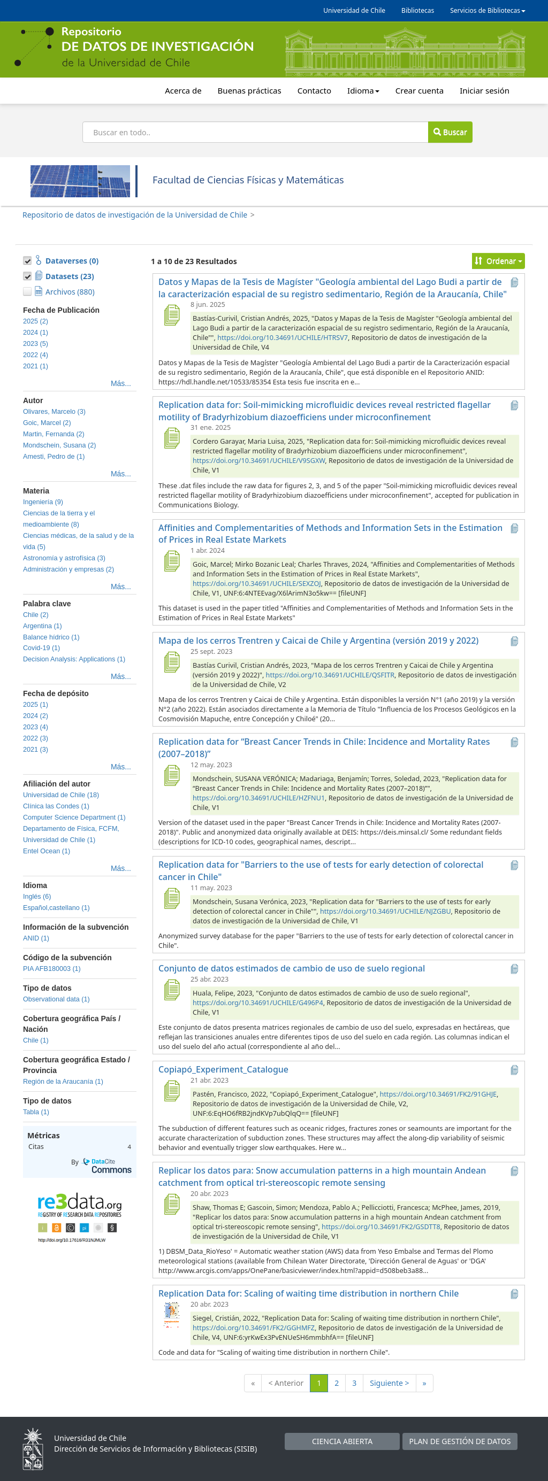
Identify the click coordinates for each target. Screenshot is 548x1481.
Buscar (450, 132)
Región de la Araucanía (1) (63, 1081)
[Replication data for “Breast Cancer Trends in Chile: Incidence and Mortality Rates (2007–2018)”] (171, 775)
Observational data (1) (56, 999)
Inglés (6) (37, 896)
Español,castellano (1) (56, 908)
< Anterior (285, 1383)
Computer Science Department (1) (74, 817)
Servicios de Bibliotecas (488, 10)
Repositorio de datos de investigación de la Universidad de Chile (134, 215)
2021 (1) (35, 366)
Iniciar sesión (484, 90)
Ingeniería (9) (43, 502)
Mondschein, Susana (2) (59, 445)
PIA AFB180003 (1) (52, 969)
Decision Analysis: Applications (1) (74, 659)
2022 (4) (35, 355)
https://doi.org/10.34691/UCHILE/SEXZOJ (257, 583)
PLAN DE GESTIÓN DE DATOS (460, 1441)
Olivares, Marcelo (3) (54, 411)
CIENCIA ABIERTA (342, 1441)
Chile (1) (36, 1040)
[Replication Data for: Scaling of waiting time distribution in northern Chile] (171, 1315)
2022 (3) (35, 738)
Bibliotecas (417, 10)
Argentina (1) (42, 626)
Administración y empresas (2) (68, 569)
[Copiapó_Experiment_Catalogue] (171, 1091)
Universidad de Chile (354, 10)
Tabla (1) (36, 1112)
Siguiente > (389, 1383)
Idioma (363, 90)
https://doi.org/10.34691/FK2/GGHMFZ (254, 1327)
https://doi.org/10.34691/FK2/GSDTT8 (381, 1226)
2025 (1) (35, 704)
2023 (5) (35, 344)
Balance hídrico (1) (51, 637)
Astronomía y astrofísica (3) (64, 558)
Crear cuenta (419, 90)
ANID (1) (36, 938)
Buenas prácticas (249, 90)
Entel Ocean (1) (46, 851)
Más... (121, 383)
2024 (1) (35, 332)
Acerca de (183, 90)
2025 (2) (35, 321)
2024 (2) (35, 716)
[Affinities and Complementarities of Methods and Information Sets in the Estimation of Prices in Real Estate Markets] (171, 561)
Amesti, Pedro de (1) (54, 456)
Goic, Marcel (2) (47, 423)
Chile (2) (36, 615)
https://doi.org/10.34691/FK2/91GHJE (438, 1094)
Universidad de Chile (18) (61, 795)
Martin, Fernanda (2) (54, 434)
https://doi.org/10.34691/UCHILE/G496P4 (258, 1002)
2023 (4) (35, 727)
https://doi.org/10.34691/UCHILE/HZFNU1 (259, 798)
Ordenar (498, 261)
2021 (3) (35, 749)
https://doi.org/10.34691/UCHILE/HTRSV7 (282, 337)
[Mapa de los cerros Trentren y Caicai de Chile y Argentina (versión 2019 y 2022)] (171, 662)
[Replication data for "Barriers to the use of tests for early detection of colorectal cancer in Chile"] (171, 898)
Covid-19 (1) (41, 648)
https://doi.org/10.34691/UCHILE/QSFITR (330, 675)
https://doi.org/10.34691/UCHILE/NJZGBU (385, 911)
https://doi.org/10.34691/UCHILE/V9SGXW (259, 460)
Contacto (314, 90)
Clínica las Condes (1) (56, 806)
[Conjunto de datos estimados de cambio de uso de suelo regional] (171, 989)
